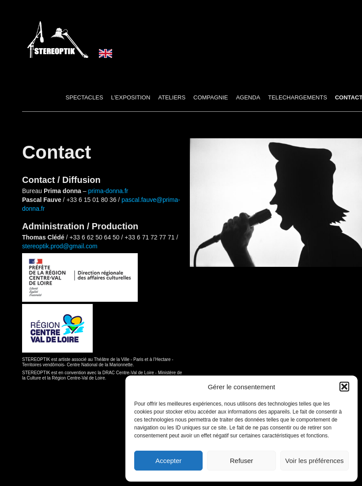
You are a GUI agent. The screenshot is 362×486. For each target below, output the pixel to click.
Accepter (168, 460)
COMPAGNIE (210, 97)
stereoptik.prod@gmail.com (60, 246)
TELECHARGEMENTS (297, 97)
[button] (344, 386)
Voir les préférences (314, 460)
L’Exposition (130, 97)
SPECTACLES (84, 97)
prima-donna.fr (108, 190)
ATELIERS (171, 97)
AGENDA (248, 97)
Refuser (241, 460)
